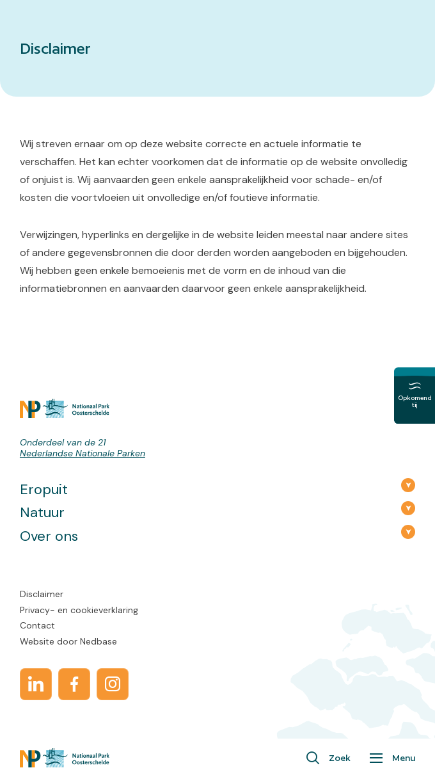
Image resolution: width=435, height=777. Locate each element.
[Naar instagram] (113, 684)
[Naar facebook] (74, 684)
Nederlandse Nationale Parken (82, 453)
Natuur (42, 512)
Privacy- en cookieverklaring (79, 610)
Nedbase (98, 641)
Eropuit (44, 489)
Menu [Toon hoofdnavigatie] (403, 758)
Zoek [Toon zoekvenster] (340, 758)
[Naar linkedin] (36, 684)
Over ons (49, 536)
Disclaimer (41, 594)
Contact (37, 625)
